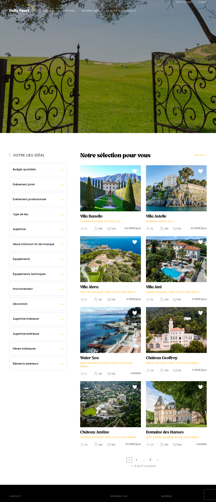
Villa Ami (154, 287)
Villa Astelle (156, 216)
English (202, 2)
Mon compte (184, 2)
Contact (130, 10)
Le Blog (112, 10)
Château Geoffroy (161, 358)
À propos (68, 10)
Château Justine (94, 432)
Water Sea (89, 358)
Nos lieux (49, 10)
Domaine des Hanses (165, 432)
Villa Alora (89, 287)
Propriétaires (91, 10)
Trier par (200, 155)
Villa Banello (91, 216)
